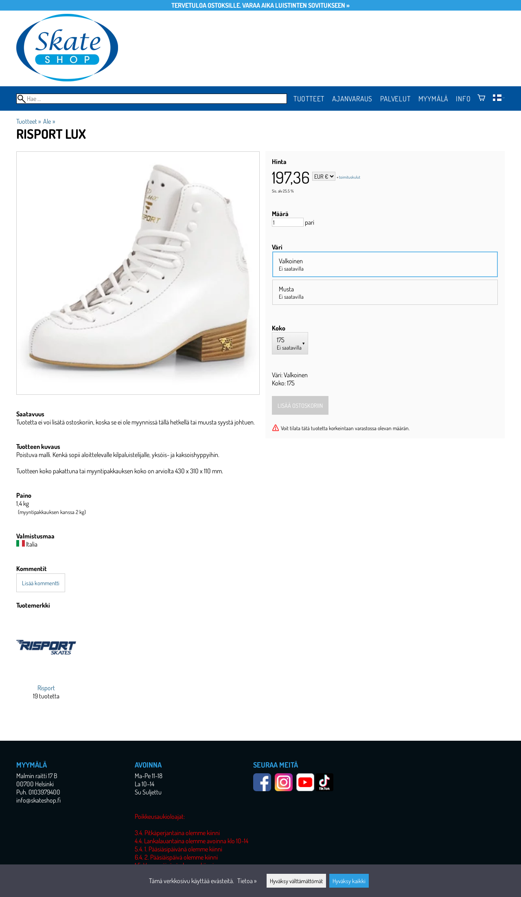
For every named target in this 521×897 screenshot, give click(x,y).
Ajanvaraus (352, 98)
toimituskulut (349, 177)
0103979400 (44, 792)
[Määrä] (288, 222)
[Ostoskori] (481, 98)
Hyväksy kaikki (349, 880)
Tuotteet (308, 98)
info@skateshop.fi (38, 800)
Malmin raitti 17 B (36, 776)
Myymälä (433, 98)
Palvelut (395, 98)
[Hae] (151, 99)
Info (463, 98)
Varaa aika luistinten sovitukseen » (296, 5)
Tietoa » (246, 881)
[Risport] (46, 665)
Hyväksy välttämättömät (296, 880)
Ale (49, 121)
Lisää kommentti (40, 582)
